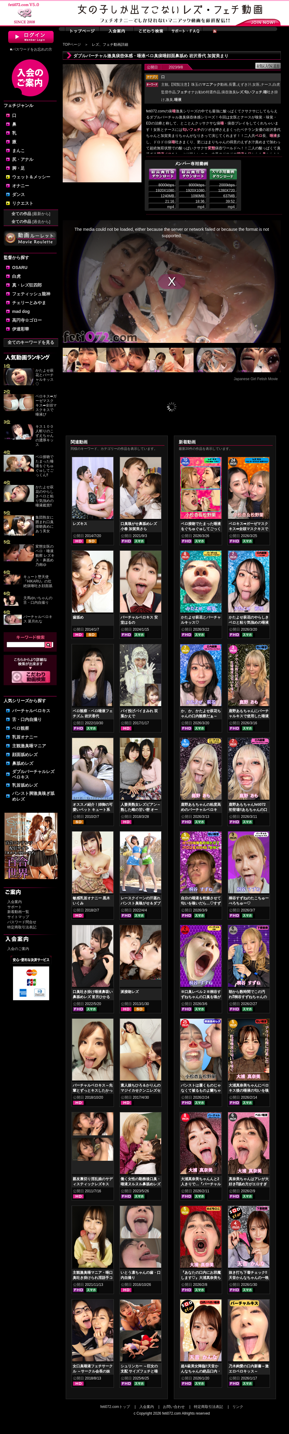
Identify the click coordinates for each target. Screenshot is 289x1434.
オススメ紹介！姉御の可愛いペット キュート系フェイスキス (93, 809)
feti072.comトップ (115, 1407)
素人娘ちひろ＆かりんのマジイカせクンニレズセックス (141, 1090)
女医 (256, 84)
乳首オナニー (25, 737)
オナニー (20, 185)
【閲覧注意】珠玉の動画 (198, 84)
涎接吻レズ (130, 992)
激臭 (169, 100)
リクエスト (22, 203)
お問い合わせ (174, 1407)
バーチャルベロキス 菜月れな (37, 619)
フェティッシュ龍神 (31, 293)
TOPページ (72, 44)
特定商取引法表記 (21, 927)
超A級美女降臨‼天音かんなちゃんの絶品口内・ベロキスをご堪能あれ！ (201, 1371)
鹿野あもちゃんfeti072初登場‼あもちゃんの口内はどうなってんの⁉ (248, 809)
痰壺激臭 (232, 92)
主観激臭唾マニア (29, 745)
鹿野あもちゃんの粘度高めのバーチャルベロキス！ (201, 809)
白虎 (16, 276)
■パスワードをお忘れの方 (31, 49)
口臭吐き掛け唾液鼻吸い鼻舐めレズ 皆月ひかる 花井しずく (93, 997)
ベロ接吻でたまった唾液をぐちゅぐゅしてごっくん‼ (44, 466)
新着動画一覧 (18, 912)
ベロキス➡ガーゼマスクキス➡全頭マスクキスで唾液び (46, 405)
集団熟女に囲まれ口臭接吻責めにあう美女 (44, 524)
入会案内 (14, 902)
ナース (266, 84)
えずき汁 (244, 84)
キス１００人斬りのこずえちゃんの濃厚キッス (44, 435)
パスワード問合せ (21, 922)
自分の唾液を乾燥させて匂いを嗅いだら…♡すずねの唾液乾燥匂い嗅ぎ (201, 903)
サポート (14, 907)
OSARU (20, 267)
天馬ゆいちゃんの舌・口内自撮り (37, 600)
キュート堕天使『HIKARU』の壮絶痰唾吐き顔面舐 (37, 581)
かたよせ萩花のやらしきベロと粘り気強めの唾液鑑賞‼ (44, 496)
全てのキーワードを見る (31, 342)
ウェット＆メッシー (31, 176)
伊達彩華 (20, 329)
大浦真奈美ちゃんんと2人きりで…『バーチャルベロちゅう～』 (201, 1184)
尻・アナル (22, 159)
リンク (237, 1407)
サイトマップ (18, 917)
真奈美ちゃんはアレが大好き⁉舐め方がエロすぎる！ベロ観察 (249, 1184)
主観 (164, 84)
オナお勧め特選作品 (198, 92)
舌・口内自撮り (27, 719)
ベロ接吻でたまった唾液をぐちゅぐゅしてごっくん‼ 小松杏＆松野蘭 (201, 529)
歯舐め (78, 617)
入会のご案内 (18, 949)
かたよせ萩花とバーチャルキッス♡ (44, 377)
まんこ (18, 150)
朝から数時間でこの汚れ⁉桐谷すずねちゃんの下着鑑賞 (248, 997)
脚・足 (18, 168)
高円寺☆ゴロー (27, 320)
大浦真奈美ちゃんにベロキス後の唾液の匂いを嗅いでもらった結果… (249, 1090)
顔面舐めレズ (25, 754)
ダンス (18, 194)
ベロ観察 (20, 728)
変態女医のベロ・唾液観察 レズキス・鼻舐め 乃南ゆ (45, 555)
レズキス (80, 524)
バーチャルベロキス (31, 710)
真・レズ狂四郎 (27, 285)
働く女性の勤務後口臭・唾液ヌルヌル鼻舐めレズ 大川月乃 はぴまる (141, 1184)
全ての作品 (31, 213)
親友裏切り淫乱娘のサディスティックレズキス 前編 (93, 1184)
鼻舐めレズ (22, 763)
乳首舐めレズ (25, 785)
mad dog (21, 311)
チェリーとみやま (29, 302)
